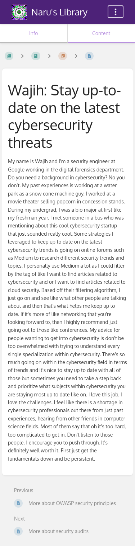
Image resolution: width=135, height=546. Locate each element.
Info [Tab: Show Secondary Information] (33, 33)
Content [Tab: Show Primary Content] (101, 33)
